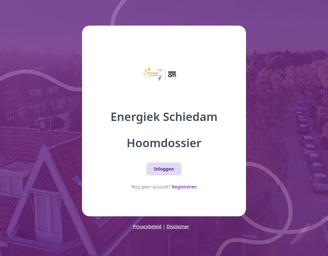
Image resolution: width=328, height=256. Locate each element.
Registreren (184, 187)
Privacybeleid (147, 226)
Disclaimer (178, 226)
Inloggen (164, 169)
